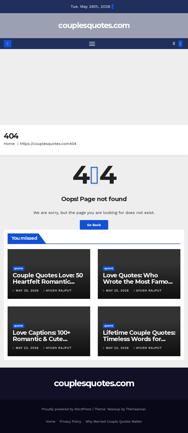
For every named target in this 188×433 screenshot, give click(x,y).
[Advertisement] (94, 87)
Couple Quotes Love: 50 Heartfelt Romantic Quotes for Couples (48, 282)
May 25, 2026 (118, 290)
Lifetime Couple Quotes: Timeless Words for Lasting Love (139, 339)
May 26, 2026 (28, 290)
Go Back (94, 225)
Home (9, 143)
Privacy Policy (70, 421)
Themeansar (135, 409)
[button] (174, 43)
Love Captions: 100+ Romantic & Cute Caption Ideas (41, 339)
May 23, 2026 (28, 348)
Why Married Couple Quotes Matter (114, 421)
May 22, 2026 (118, 348)
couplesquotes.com (93, 25)
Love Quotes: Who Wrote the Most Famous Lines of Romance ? (139, 282)
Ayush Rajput (58, 290)
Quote (18, 268)
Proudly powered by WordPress (67, 409)
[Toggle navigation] (92, 43)
